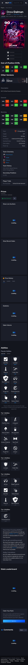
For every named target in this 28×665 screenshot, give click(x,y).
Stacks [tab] (8, 353)
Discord (14, 547)
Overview (3, 16)
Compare (26, 16)
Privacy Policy (12, 659)
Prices (7, 16)
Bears (7, 162)
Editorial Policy (4, 659)
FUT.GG (11, 661)
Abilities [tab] (3, 353)
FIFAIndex (17, 661)
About (22, 658)
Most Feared (16, 14)
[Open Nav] (2, 3)
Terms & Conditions (21, 659)
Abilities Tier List (13, 534)
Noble (7, 157)
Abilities (11, 16)
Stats (15, 16)
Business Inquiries (5, 661)
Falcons (8, 160)
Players (2, 7)
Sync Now (14, 621)
